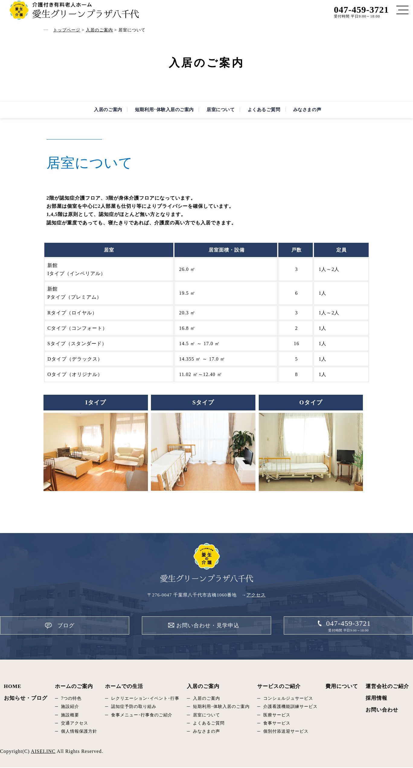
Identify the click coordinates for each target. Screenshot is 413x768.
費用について (341, 687)
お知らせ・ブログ (25, 699)
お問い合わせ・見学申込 (208, 631)
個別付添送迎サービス (286, 732)
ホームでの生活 (124, 687)
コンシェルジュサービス (288, 699)
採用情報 (376, 699)
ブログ (93, 631)
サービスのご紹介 (279, 687)
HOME (12, 687)
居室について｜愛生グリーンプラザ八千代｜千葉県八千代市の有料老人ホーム (74, 10)
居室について (220, 112)
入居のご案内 (96, 112)
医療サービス (276, 715)
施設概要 (70, 715)
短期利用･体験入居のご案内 (158, 112)
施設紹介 (70, 707)
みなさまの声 (316, 112)
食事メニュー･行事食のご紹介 (141, 715)
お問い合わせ (382, 710)
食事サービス (276, 723)
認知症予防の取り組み (133, 707)
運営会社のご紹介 (387, 687)
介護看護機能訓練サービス (290, 707)
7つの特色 (71, 699)
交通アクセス (74, 723)
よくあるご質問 (269, 112)
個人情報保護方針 (79, 732)
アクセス (256, 601)
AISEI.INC (43, 751)
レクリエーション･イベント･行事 (145, 699)
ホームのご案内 (74, 687)
